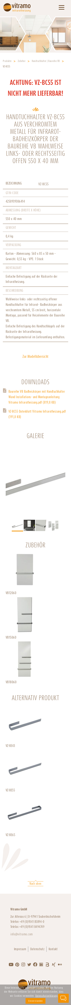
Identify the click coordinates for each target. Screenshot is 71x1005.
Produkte (7, 61)
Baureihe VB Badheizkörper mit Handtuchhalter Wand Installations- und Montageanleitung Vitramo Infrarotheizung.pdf (37, 396)
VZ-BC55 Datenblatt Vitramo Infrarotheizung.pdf (37, 414)
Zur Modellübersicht (35, 356)
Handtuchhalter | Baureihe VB (46, 61)
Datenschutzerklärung (46, 995)
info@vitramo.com (21, 934)
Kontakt (53, 949)
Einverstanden (35, 1000)
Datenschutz (37, 949)
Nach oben (35, 883)
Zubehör (22, 61)
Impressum (20, 949)
